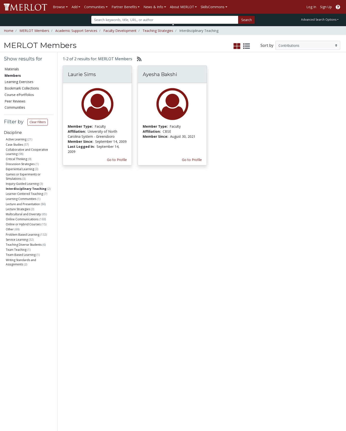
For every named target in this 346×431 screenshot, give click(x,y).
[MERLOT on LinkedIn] (325, 413)
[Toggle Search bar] (173, 24)
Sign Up (326, 7)
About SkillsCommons (315, 350)
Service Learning (17, 240)
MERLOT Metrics (214, 340)
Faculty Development (119, 30)
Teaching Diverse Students (24, 245)
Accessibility (259, 391)
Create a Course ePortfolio (67, 363)
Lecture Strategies (18, 209)
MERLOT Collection (265, 345)
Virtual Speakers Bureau (24, 371)
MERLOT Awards (263, 371)
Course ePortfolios (19, 94)
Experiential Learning (20, 169)
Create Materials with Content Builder (71, 353)
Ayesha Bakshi (160, 74)
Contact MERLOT (207, 409)
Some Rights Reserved (174, 409)
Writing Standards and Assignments (21, 262)
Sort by (266, 45)
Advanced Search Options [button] (318, 20)
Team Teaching (16, 250)
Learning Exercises (19, 81)
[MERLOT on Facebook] (300, 413)
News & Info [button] (153, 7)
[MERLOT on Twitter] (313, 413)
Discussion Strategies (20, 164)
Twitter (206, 376)
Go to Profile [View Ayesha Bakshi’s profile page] (192, 159)
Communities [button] (94, 7)
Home (8, 30)
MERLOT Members (34, 30)
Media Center (211, 361)
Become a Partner (166, 340)
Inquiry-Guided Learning (22, 184)
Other (10, 229)
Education (21, 299)
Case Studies (14, 145)
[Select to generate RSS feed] (137, 59)
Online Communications (22, 219)
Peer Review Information (269, 366)
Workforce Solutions (314, 345)
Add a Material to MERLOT (68, 343)
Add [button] (75, 7)
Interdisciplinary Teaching (26, 189)
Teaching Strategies (157, 30)
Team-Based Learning (21, 255)
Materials (12, 69)
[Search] (164, 20)
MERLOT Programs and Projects (219, 353)
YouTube (208, 381)
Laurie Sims (82, 74)
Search (246, 20)
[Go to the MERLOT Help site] (338, 6)
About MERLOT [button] (182, 7)
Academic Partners (118, 361)
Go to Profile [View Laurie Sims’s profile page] (117, 159)
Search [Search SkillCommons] (303, 340)
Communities (15, 107)
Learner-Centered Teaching (24, 194)
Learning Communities (21, 199)
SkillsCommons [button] (212, 7)
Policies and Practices (266, 381)
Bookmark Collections (22, 88)
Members (13, 75)
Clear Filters (38, 122)
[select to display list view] (246, 46)
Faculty (19, 282)
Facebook (208, 371)
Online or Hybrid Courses (23, 224)
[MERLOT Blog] (337, 413)
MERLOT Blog (212, 366)
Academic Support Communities (118, 353)
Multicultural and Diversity (23, 214)
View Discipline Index (22, 376)
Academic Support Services (76, 30)
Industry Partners (117, 366)
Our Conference (213, 345)
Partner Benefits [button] (124, 7)
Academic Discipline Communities (119, 343)
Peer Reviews (15, 101)
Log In (311, 7)
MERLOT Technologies (267, 350)
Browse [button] (59, 7)
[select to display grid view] (237, 46)
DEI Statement (261, 396)
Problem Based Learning (22, 235)
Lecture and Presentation (23, 204)
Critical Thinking (16, 159)
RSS (9, 381)
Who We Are (259, 340)
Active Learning (16, 139)
